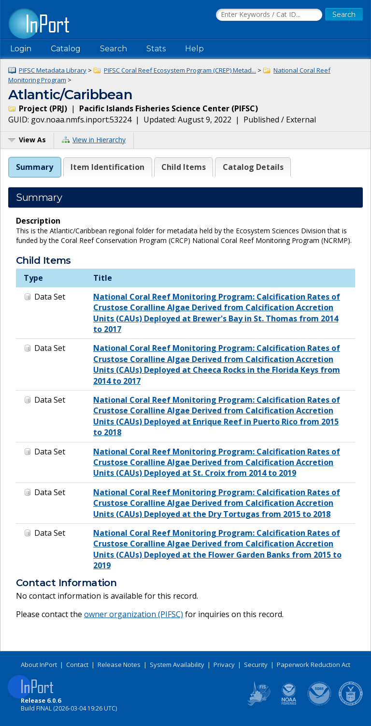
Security (256, 664)
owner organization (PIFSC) (133, 614)
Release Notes (119, 664)
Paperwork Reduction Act (313, 664)
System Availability (177, 664)
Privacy (224, 664)
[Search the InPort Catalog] (269, 15)
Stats (156, 48)
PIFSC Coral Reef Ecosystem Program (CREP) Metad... (180, 70)
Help (194, 48)
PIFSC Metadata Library (52, 70)
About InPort (39, 664)
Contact (77, 664)
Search (113, 48)
